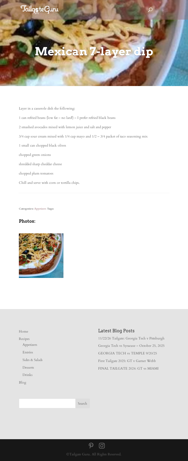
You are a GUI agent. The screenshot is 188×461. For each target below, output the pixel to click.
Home (23, 331)
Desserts (28, 367)
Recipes (24, 338)
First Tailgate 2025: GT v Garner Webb (127, 361)
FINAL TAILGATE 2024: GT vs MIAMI (128, 368)
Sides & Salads (33, 360)
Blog (22, 382)
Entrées (28, 352)
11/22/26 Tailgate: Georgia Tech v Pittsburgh (131, 338)
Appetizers (40, 209)
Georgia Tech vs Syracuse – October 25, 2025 (131, 345)
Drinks (28, 375)
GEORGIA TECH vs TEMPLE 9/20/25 (127, 353)
